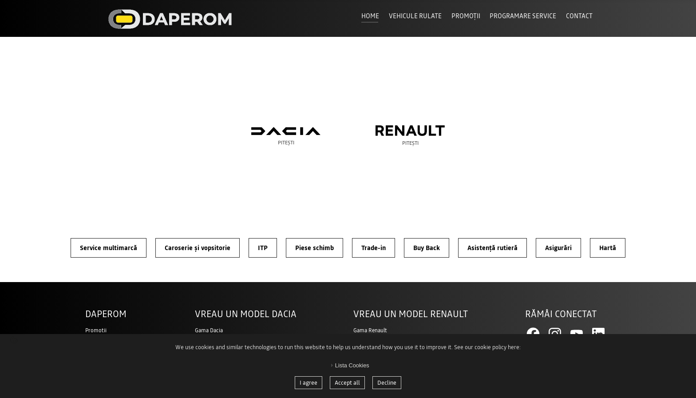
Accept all (347, 382)
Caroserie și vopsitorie (197, 247)
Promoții (465, 16)
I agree (308, 382)
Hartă (607, 247)
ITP (263, 247)
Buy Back (426, 247)
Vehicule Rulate (415, 16)
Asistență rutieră (492, 247)
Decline (386, 382)
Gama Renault (370, 330)
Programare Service (523, 16)
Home (370, 16)
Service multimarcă (108, 247)
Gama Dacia (209, 330)
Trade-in (373, 247)
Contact (579, 16)
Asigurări (558, 247)
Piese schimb (314, 247)
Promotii (96, 330)
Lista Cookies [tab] (348, 365)
